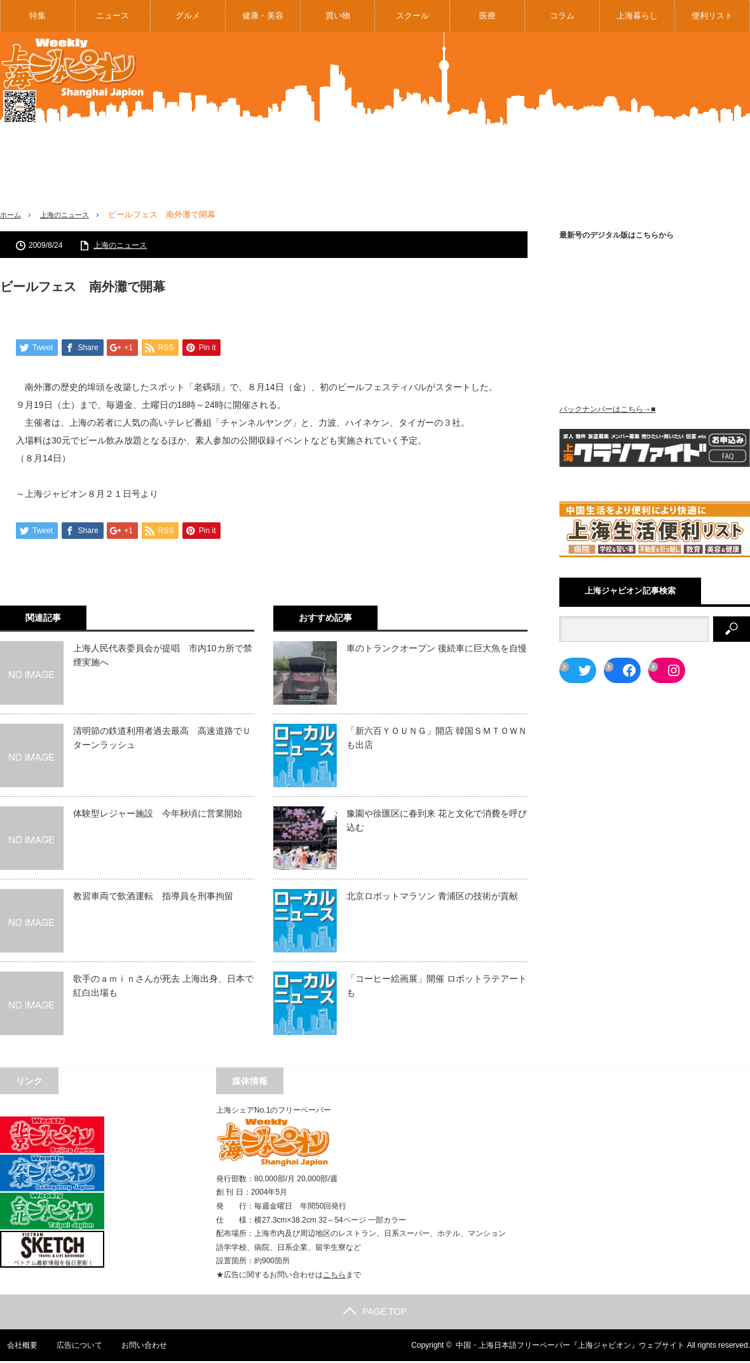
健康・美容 (262, 15)
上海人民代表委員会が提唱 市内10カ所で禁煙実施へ (162, 656)
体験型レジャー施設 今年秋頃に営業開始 (157, 815)
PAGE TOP (375, 1313)
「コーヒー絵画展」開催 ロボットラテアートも (436, 987)
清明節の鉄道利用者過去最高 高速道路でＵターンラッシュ (162, 739)
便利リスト (712, 15)
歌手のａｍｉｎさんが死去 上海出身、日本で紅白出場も (163, 987)
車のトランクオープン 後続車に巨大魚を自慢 (436, 649)
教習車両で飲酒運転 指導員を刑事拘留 (153, 897)
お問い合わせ (138, 1347)
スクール (412, 15)
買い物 (337, 15)
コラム (562, 15)
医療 (487, 15)
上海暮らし (637, 15)
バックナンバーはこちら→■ (607, 409)
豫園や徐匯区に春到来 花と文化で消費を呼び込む (436, 822)
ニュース (112, 15)
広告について (73, 1347)
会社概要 (15, 1347)
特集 (37, 15)
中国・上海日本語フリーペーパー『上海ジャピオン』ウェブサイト (570, 1347)
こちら (334, 1276)
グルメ (187, 15)
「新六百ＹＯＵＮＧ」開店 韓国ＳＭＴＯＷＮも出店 (436, 739)
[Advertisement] (666, 129)
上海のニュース (73, 214)
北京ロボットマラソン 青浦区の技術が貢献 (432, 897)
